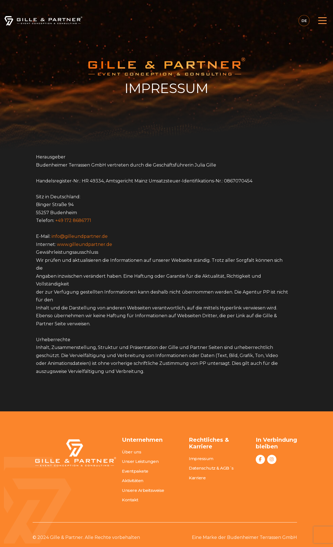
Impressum (201, 458)
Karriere (197, 477)
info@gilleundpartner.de (80, 236)
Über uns (131, 452)
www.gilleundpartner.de (84, 244)
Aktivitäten (132, 480)
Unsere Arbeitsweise (143, 490)
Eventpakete (135, 471)
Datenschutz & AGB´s (211, 468)
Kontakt (130, 499)
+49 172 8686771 (73, 220)
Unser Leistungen (140, 461)
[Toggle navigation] (321, 20)
